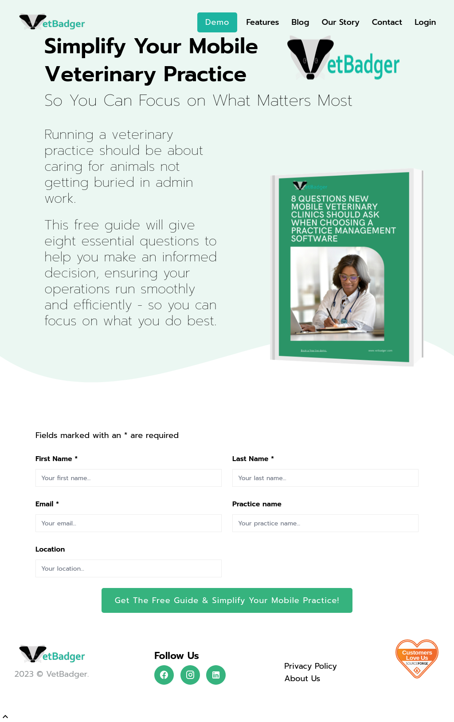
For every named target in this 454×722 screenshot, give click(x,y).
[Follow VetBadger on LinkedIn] (216, 675)
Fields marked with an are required (107, 435)
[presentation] (299, 560)
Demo (217, 22)
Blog (300, 22)
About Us (302, 678)
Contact (387, 22)
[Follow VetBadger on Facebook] (164, 675)
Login (425, 22)
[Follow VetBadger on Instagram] (190, 675)
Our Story (340, 22)
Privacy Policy (310, 666)
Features (262, 22)
